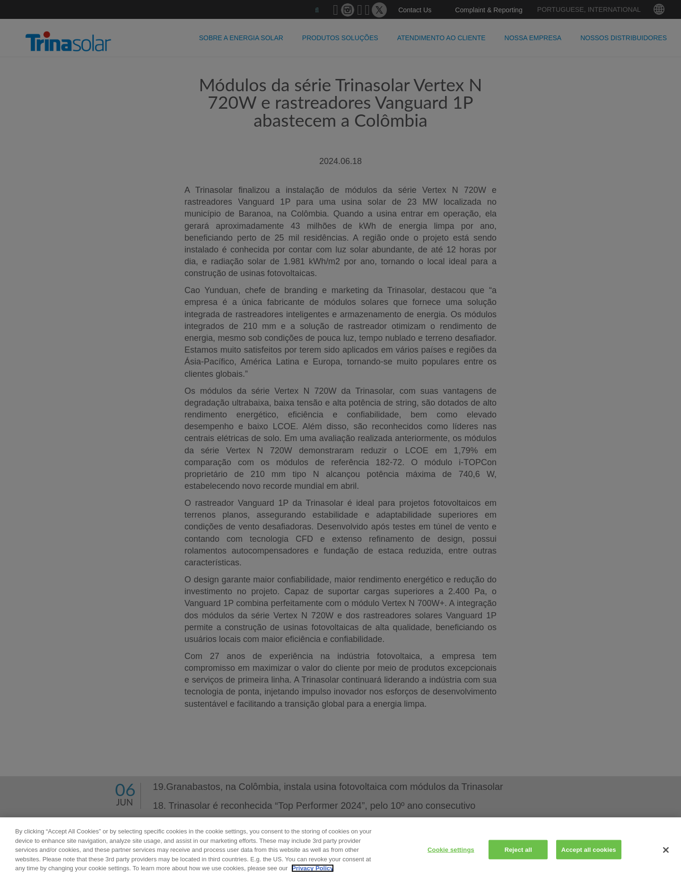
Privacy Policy (312, 868)
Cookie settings (451, 849)
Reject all (518, 849)
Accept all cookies (588, 849)
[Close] (665, 850)
